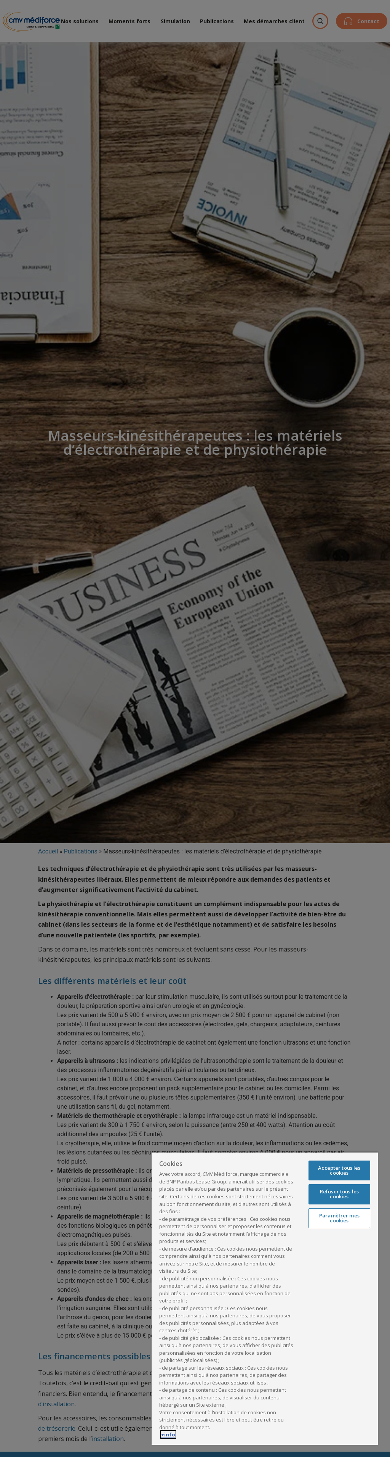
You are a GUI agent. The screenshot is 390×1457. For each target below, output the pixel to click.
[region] (265, 1298)
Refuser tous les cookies (339, 1194)
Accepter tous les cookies (339, 1170)
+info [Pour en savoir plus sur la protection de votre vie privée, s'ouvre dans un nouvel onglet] (168, 1434)
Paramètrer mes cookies (339, 1218)
